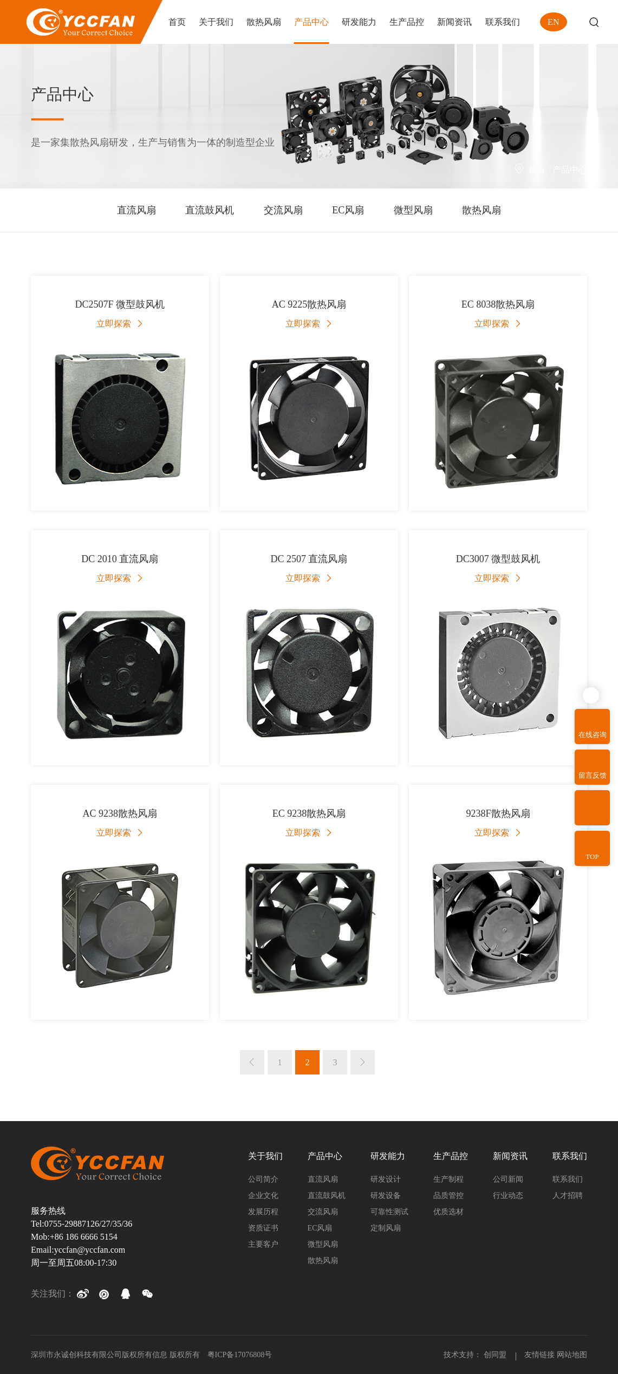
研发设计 (385, 1179)
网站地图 (572, 1355)
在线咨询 (592, 735)
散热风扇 (481, 210)
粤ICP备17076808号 (239, 1355)
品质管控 (448, 1195)
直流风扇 (136, 210)
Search (594, 22)
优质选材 (448, 1212)
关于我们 (265, 1156)
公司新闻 (508, 1179)
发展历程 (263, 1212)
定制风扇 (385, 1228)
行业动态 (508, 1195)
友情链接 (539, 1355)
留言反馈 (592, 775)
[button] (82, 1294)
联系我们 (569, 1156)
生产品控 (450, 1156)
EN (553, 22)
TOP (592, 856)
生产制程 (448, 1179)
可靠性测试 (389, 1212)
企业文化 (263, 1195)
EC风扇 (348, 210)
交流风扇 (283, 210)
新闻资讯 (510, 1156)
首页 (536, 169)
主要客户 (263, 1244)
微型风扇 (413, 210)
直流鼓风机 (209, 210)
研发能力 (387, 1156)
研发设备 (385, 1195)
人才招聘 (567, 1195)
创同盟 (496, 1355)
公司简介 (263, 1179)
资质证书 (263, 1228)
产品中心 (569, 169)
